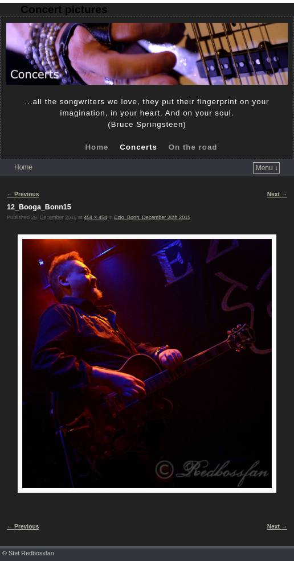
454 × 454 (95, 217)
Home (96, 147)
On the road (193, 147)
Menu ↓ (267, 168)
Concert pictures (64, 9)
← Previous (23, 194)
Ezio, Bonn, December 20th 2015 (152, 217)
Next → (277, 194)
